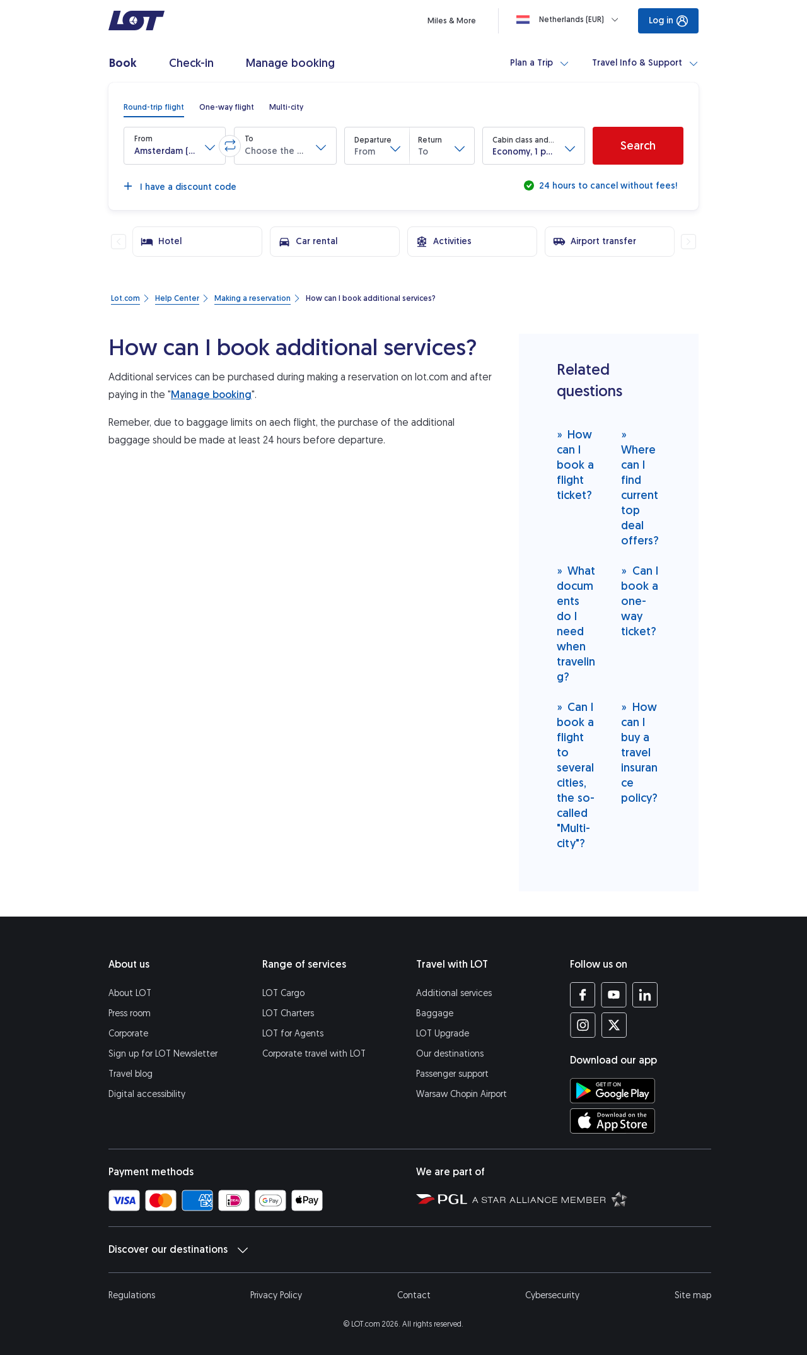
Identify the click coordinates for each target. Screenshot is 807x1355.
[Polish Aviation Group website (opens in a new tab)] (441, 1198)
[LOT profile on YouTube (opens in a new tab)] (614, 994)
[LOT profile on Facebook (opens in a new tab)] (583, 994)
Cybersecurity (552, 1295)
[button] (175, 146)
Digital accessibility (146, 1094)
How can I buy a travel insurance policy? (639, 752)
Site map (693, 1295)
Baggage (434, 1013)
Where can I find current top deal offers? (640, 487)
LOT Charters (288, 1013)
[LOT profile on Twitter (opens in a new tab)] (614, 1025)
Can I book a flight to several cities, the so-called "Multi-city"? (576, 775)
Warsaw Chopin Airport (461, 1094)
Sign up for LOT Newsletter (163, 1053)
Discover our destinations (178, 1249)
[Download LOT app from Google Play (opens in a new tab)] (612, 1090)
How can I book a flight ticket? (575, 464)
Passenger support (452, 1074)
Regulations (131, 1295)
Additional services (454, 993)
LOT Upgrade (442, 1033)
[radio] (154, 107)
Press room (129, 1013)
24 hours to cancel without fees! (607, 185)
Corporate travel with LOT (314, 1053)
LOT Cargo (283, 993)
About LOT (129, 993)
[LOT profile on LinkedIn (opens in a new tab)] (645, 994)
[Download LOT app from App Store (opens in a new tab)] (612, 1121)
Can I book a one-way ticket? (639, 600)
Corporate (128, 1033)
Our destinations (450, 1053)
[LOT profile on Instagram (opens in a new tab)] (583, 1025)
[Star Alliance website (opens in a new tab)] (549, 1198)
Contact (414, 1295)
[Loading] (570, 19)
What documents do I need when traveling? (576, 623)
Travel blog (130, 1074)
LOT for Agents (292, 1033)
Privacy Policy (276, 1295)
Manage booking (211, 395)
